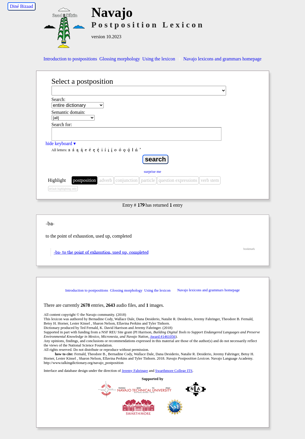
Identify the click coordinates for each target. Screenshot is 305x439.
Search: (59, 99)
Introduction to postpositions (70, 58)
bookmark (249, 248)
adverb (105, 180)
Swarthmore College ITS (174, 371)
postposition (84, 180)
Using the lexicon (158, 58)
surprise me (152, 172)
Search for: (62, 124)
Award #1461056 (162, 337)
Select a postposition (82, 81)
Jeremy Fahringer (135, 371)
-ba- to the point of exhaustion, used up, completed (101, 252)
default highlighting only (63, 188)
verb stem (210, 180)
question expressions (177, 180)
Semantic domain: (68, 112)
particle (148, 180)
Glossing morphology (119, 58)
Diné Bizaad (21, 6)
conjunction (127, 180)
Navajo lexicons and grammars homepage (219, 58)
